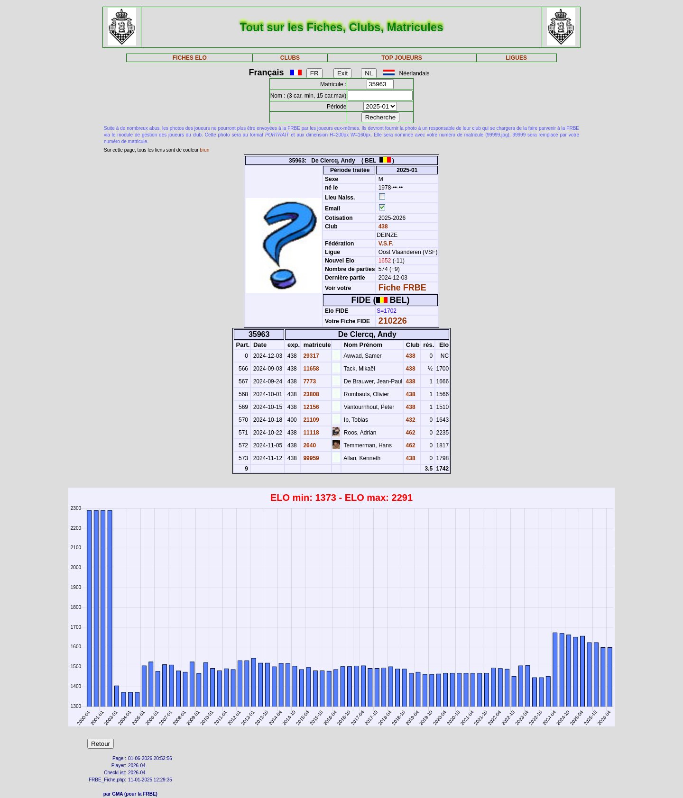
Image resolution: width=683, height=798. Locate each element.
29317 (310, 356)
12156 (310, 407)
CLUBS (290, 57)
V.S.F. (385, 243)
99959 (310, 458)
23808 (310, 394)
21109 (310, 420)
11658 (310, 368)
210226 (392, 321)
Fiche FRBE (402, 287)
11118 (310, 432)
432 (409, 420)
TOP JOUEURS (401, 57)
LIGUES (516, 57)
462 (409, 432)
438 (382, 226)
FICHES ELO (190, 57)
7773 (309, 381)
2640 (309, 445)
